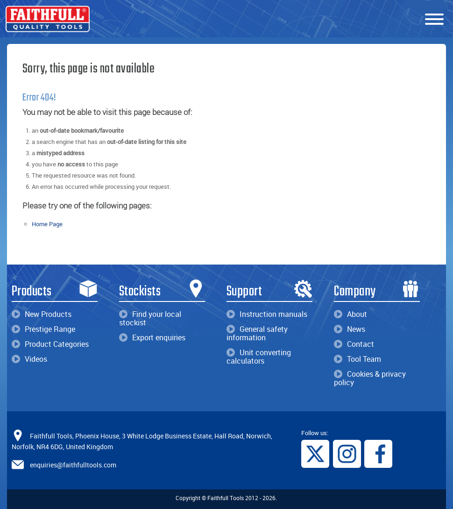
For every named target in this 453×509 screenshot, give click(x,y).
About (350, 314)
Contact (354, 344)
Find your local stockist (150, 318)
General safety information (257, 333)
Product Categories (50, 344)
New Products (41, 314)
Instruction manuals (266, 314)
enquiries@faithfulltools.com (73, 464)
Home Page (47, 224)
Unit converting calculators (258, 356)
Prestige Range (43, 329)
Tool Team (357, 359)
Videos (29, 359)
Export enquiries (152, 337)
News (349, 329)
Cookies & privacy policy (370, 378)
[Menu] (434, 20)
